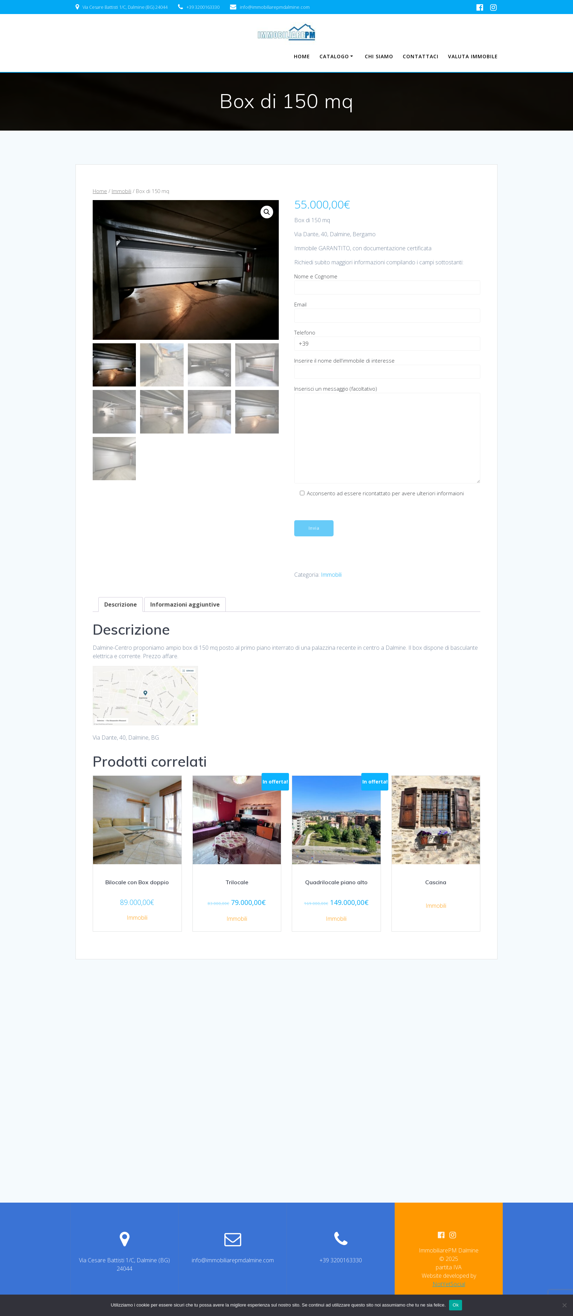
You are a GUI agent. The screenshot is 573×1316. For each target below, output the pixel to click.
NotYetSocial (449, 1284)
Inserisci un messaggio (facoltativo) (387, 434)
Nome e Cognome (387, 284)
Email (387, 312)
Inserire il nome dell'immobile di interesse (387, 368)
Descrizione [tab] (120, 604)
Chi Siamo (379, 56)
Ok (456, 1305)
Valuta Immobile (473, 56)
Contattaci (421, 56)
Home (302, 56)
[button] (267, 212)
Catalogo (334, 56)
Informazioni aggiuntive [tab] (185, 604)
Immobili (121, 190)
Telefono (387, 340)
